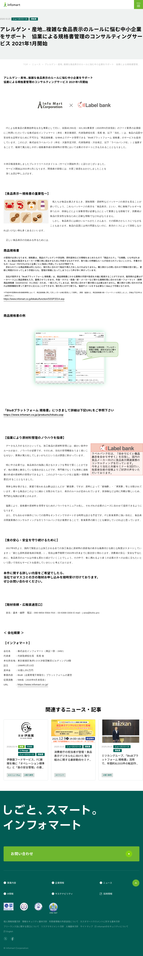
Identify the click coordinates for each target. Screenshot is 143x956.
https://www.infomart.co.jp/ (33, 684)
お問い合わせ (71, 854)
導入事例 (29, 775)
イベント (60, 775)
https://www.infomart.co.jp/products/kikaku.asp (34, 414)
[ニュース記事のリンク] (26, 750)
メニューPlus (14, 775)
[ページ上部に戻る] (135, 883)
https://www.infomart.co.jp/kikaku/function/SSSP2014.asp (34, 299)
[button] (138, 4)
